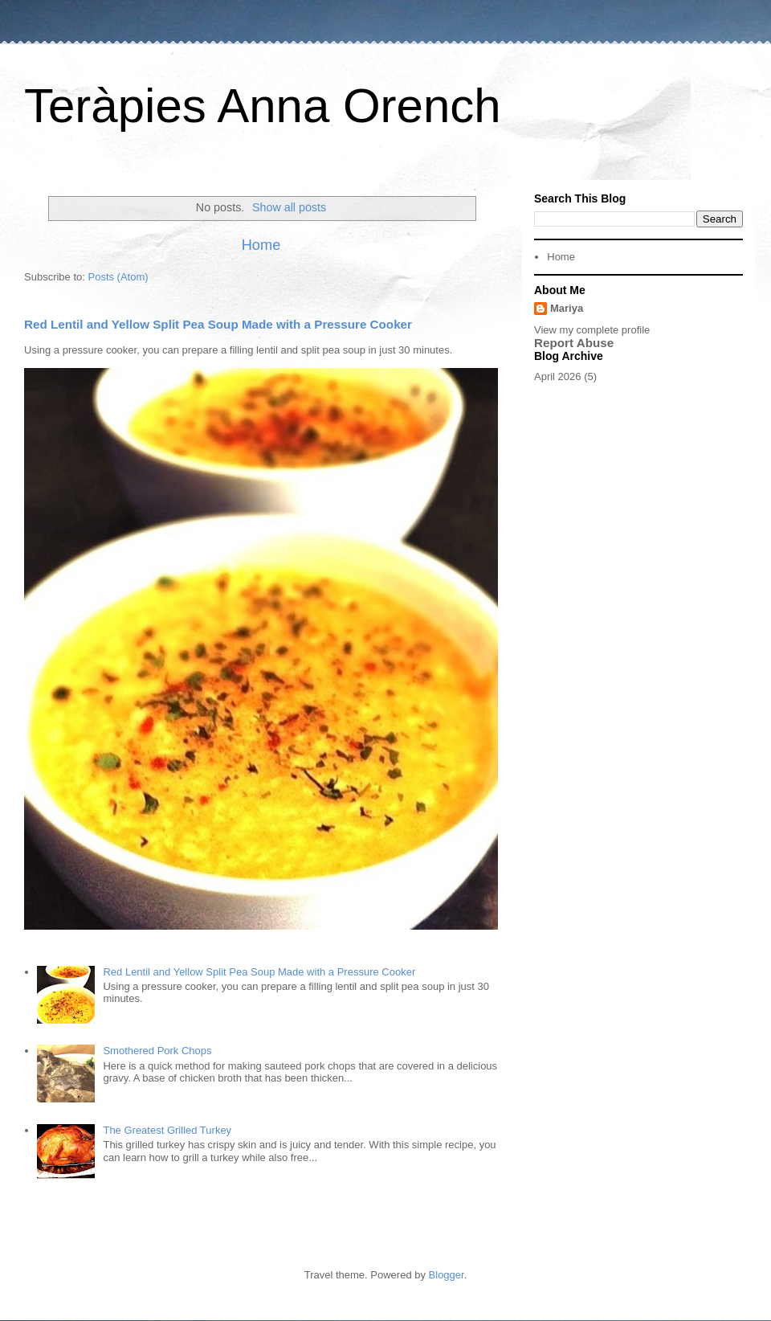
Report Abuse (574, 343)
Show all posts (289, 207)
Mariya (566, 308)
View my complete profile (592, 330)
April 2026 (557, 376)
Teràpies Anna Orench (262, 106)
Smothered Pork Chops (157, 1051)
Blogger (446, 1275)
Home (261, 245)
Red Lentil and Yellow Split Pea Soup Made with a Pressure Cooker (218, 324)
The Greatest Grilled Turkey (167, 1130)
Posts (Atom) (118, 277)
